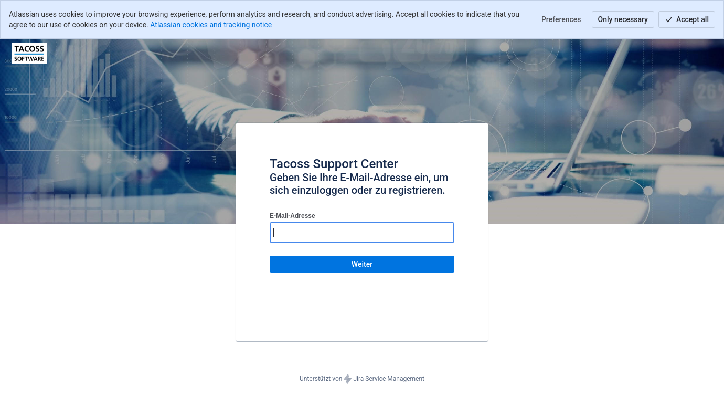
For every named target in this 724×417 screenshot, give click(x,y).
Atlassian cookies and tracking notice (211, 24)
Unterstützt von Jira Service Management (362, 379)
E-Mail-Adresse (292, 216)
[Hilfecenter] (29, 53)
